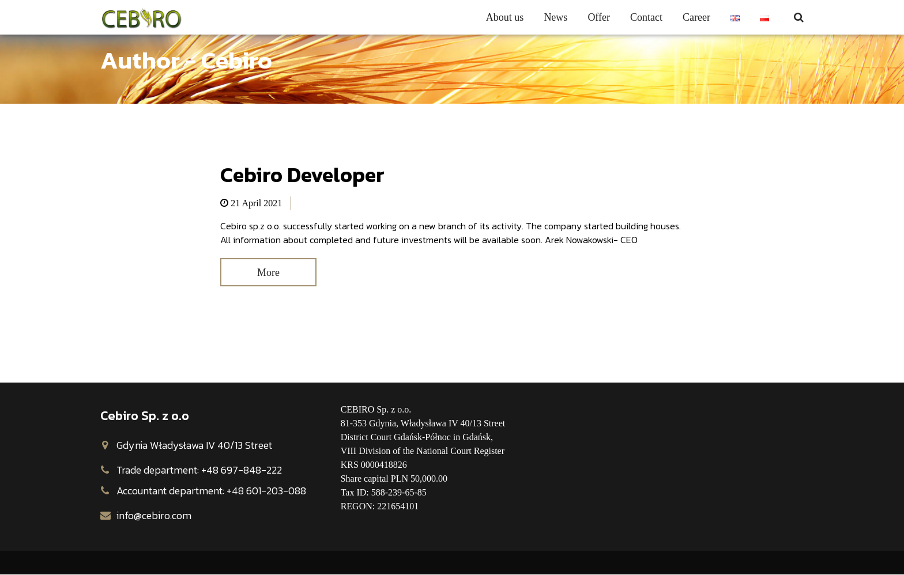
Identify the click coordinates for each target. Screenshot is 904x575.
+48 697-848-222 (241, 471)
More (270, 273)
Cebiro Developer (302, 174)
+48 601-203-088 (266, 492)
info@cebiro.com (153, 516)
